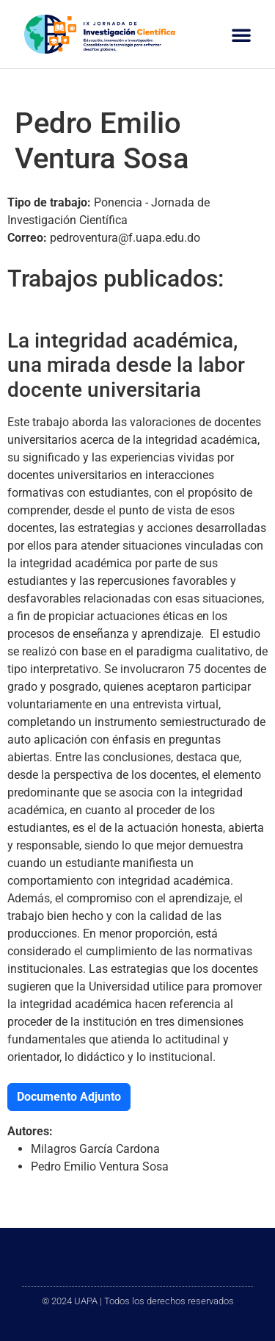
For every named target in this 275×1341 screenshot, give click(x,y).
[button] (241, 34)
